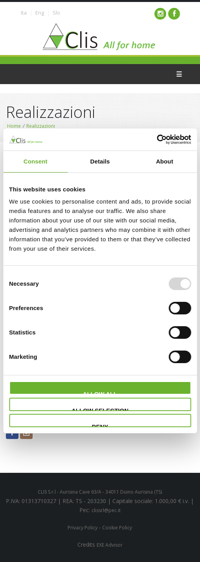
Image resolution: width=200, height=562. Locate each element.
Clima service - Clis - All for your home (100, 37)
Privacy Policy (83, 527)
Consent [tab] (36, 161)
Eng (39, 12)
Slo (56, 12)
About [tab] (164, 161)
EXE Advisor (110, 545)
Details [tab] (100, 161)
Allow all (100, 393)
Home (14, 126)
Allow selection (100, 409)
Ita (24, 12)
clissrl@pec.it (106, 510)
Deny (100, 425)
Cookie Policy (117, 527)
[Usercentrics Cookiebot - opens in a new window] (156, 139)
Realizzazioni (40, 126)
